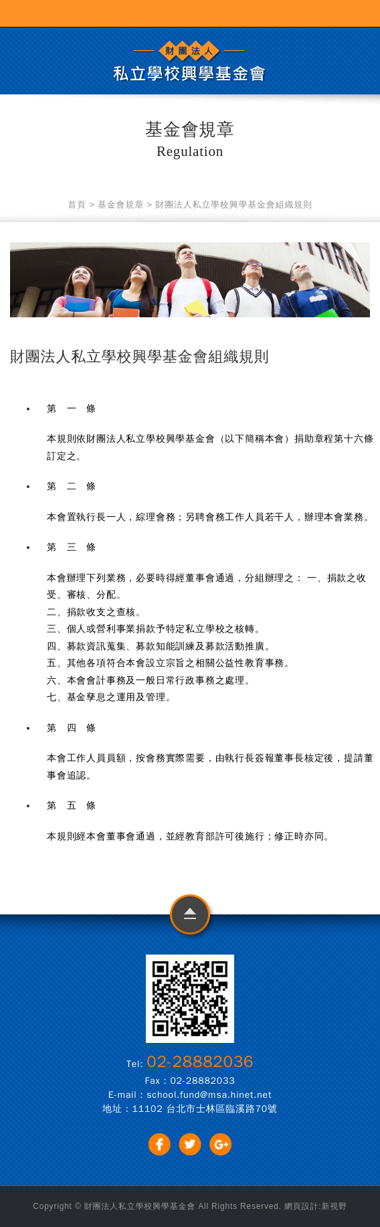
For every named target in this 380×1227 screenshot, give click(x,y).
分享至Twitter (190, 1144)
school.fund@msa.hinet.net (209, 1094)
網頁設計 (301, 1206)
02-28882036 (200, 1062)
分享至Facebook (159, 1144)
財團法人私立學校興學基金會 (190, 60)
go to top (190, 917)
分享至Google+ (220, 1144)
